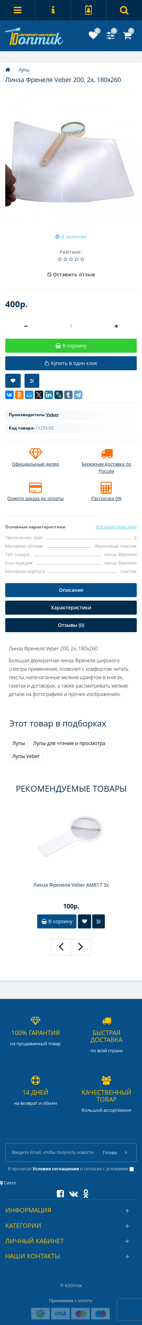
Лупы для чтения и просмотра (69, 743)
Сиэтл (8, 1183)
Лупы (18, 743)
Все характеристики (116, 527)
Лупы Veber (26, 756)
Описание (71, 590)
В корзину (56, 921)
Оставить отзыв (74, 274)
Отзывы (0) (71, 625)
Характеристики (71, 607)
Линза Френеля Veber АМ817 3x (71, 884)
